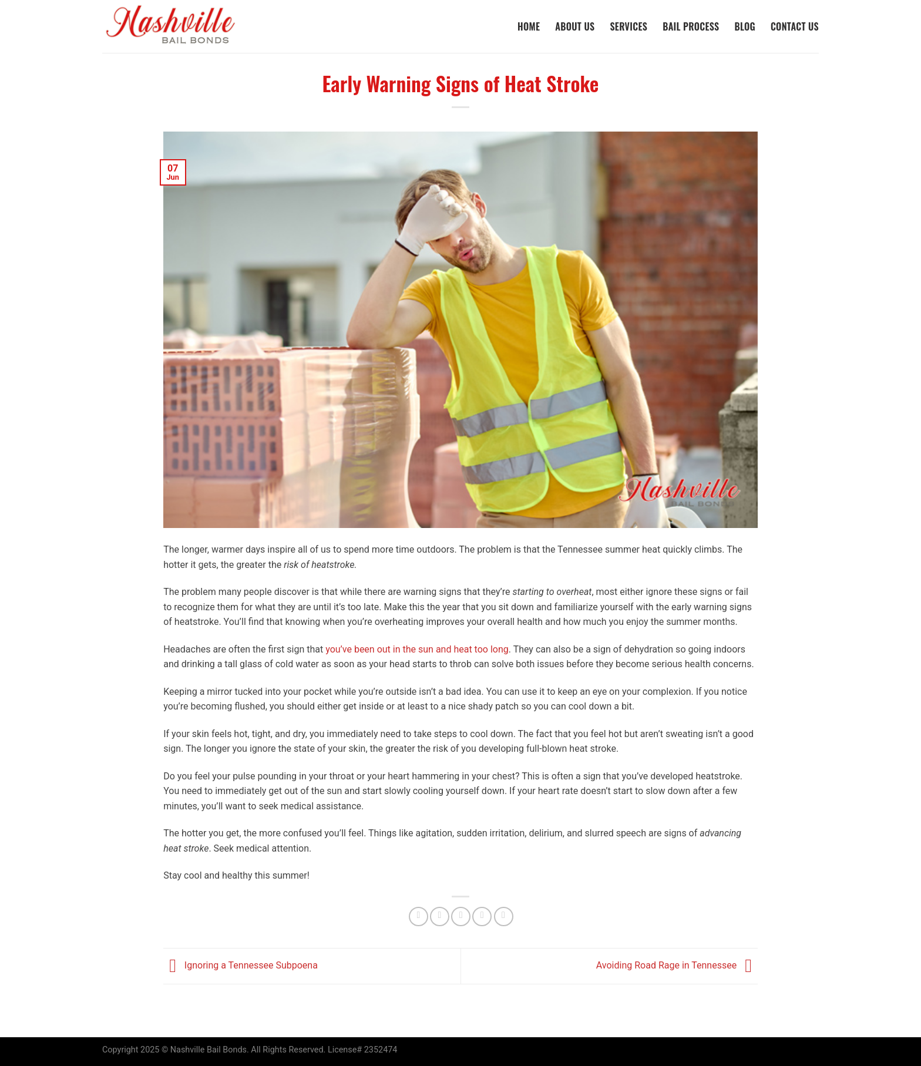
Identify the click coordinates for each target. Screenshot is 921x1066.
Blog (744, 26)
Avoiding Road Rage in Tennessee (677, 965)
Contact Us (795, 26)
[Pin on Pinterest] (482, 916)
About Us (574, 26)
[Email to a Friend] (460, 916)
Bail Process (691, 26)
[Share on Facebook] (418, 916)
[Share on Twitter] (439, 916)
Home (528, 26)
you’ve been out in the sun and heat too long (417, 649)
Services (628, 26)
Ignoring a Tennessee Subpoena (240, 965)
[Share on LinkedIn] (503, 916)
